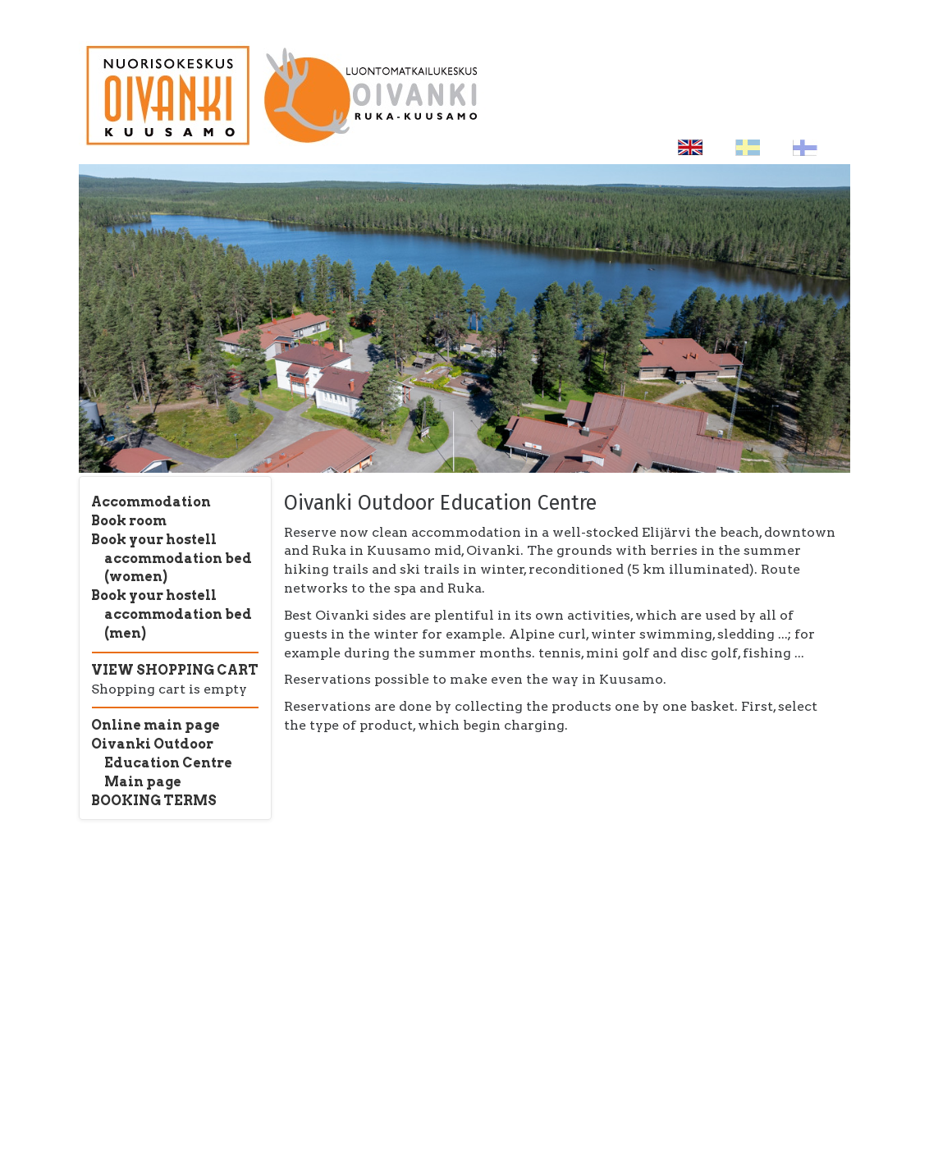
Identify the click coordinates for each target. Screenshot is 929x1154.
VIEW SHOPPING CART (175, 670)
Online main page (155, 725)
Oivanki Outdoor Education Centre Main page (161, 763)
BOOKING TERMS (154, 800)
